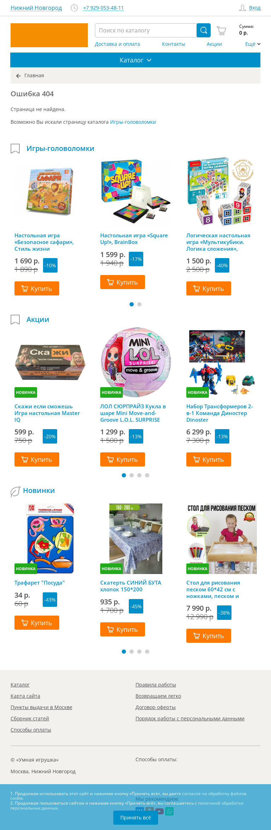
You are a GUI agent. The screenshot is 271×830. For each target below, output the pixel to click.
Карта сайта (25, 695)
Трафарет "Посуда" (39, 582)
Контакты (173, 44)
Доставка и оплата (117, 44)
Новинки (39, 490)
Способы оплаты (31, 729)
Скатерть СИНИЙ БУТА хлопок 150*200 (130, 586)
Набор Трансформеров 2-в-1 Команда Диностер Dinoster (219, 413)
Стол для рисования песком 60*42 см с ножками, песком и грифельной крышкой (216, 589)
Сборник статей (30, 718)
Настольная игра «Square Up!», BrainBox (134, 238)
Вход (254, 8)
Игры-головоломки (133, 121)
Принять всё (135, 817)
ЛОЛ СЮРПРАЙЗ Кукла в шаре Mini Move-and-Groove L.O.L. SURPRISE (133, 413)
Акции (214, 44)
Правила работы (156, 684)
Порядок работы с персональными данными (190, 718)
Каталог (20, 684)
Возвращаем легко (158, 695)
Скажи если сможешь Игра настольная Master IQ (47, 413)
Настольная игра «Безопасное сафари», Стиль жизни (44, 242)
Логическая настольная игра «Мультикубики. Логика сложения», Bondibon (218, 242)
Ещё (250, 44)
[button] (132, 304)
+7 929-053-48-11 (103, 8)
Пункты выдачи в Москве (41, 707)
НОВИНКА (26, 392)
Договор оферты (156, 707)
